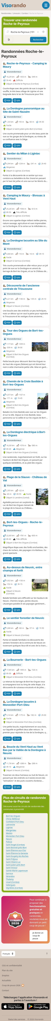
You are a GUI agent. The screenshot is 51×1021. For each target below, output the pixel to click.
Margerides (11, 830)
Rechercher (38, 39)
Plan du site (7, 970)
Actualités (6, 980)
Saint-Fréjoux (12, 859)
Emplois (5, 975)
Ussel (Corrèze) (12, 882)
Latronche (10, 824)
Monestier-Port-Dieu (15, 836)
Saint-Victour (11, 867)
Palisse (9, 842)
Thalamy (10, 879)
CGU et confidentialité (12, 965)
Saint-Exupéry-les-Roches (17, 856)
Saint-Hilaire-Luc (13, 862)
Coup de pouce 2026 (13, 985)
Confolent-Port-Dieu (15, 821)
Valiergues (10, 885)
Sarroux (9, 873)
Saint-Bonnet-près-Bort (16, 847)
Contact (5, 990)
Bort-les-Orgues (13, 816)
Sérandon (10, 876)
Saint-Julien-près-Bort (15, 865)
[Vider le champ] (38, 32)
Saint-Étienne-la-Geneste (17, 853)
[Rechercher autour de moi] (43, 32)
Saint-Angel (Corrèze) (15, 844)
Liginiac (9, 827)
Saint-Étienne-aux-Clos (16, 850)
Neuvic (9, 839)
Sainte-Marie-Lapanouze (17, 870)
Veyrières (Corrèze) (14, 888)
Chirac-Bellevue (13, 819)
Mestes (9, 833)
